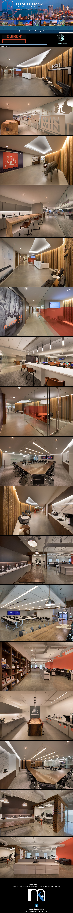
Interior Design (26, 886)
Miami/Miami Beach (48, 886)
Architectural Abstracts (36, 886)
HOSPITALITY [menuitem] (43, 28)
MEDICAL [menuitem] (57, 28)
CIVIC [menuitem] (4, 28)
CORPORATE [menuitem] (16, 28)
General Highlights (17, 886)
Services (36, 903)
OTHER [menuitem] (68, 28)
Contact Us (42, 903)
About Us (30, 903)
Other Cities (57, 886)
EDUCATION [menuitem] (29, 28)
